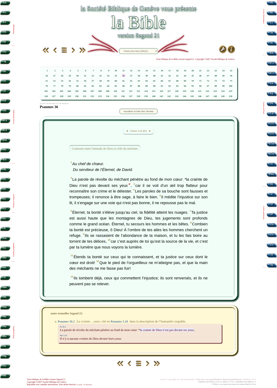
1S (5, 81)
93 (177, 86)
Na (4, 326)
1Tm (271, 143)
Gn (4, 2)
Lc (271, 22)
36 (123, 76)
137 (130, 96)
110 (115, 91)
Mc (271, 12)
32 (93, 76)
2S (5, 91)
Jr (5, 228)
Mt (271, 2)
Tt (271, 164)
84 (108, 86)
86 (123, 86)
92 (170, 86)
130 (76, 96)
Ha (4, 336)
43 (177, 76)
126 (46, 96)
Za (4, 365)
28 (62, 76)
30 (77, 76)
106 (84, 91)
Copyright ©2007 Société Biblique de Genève (46, 382)
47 (208, 76)
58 (100, 81)
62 (131, 81)
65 (154, 81)
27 (54, 76)
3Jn (272, 244)
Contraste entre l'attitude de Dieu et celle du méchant (105, 148)
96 (200, 86)
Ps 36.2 (63, 327)
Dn (4, 257)
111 (123, 91)
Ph (271, 103)
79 (70, 86)
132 (92, 96)
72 (208, 81)
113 (138, 91)
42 (170, 76)
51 (47, 81)
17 (170, 70)
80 (77, 86)
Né (4, 149)
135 (115, 96)
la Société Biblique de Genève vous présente (138, 8)
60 (116, 81)
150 (230, 96)
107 (92, 91)
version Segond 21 (138, 35)
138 (138, 96)
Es (5, 218)
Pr (5, 189)
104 (69, 91)
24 (223, 70)
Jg (5, 61)
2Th (272, 133)
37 (131, 76)
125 (230, 91)
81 (85, 86)
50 (231, 76)
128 (61, 96)
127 (53, 96)
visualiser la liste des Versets (138, 111)
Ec (5, 198)
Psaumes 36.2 (66, 321)
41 (162, 76)
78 (62, 86)
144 (184, 96)
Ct (5, 208)
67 (170, 81)
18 (177, 70)
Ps (5, 179)
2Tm (271, 153)
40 (154, 76)
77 (54, 86)
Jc (272, 194)
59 (108, 81)
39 (146, 76)
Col (271, 113)
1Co (272, 63)
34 (108, 76)
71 (200, 81)
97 (208, 86)
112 (130, 91)
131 (84, 96)
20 (192, 70)
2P (271, 214)
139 (146, 96)
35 (116, 76)
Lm (5, 238)
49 (223, 76)
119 (184, 91)
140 (153, 96)
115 (153, 91)
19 (185, 70)
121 (199, 91)
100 (230, 86)
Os (4, 267)
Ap (271, 264)
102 (53, 91)
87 (131, 86)
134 (107, 96)
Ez (5, 248)
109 (107, 91)
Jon (5, 307)
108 (100, 91)
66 (162, 81)
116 (161, 91)
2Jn (272, 234)
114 (146, 91)
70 (192, 81)
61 (123, 81)
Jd (271, 254)
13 (139, 70)
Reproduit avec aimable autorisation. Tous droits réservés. (59, 384)
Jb (5, 169)
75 (231, 81)
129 (69, 96)
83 (100, 86)
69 (185, 81)
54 (70, 81)
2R (4, 110)
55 (77, 81)
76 (47, 86)
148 (215, 96)
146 (199, 96)
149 (223, 96)
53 (62, 81)
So (5, 346)
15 (154, 70)
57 (93, 81)
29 (70, 76)
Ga (271, 83)
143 (176, 96)
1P (271, 204)
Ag (4, 356)
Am (5, 287)
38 (139, 76)
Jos (5, 51)
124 (223, 91)
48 (216, 76)
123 (215, 91)
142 (169, 96)
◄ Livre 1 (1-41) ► (138, 130)
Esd (5, 140)
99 (223, 86)
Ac (271, 43)
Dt (5, 41)
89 (146, 86)
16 (162, 70)
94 (185, 86)
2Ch (5, 130)
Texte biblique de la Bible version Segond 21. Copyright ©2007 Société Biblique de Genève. (195, 59)
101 (46, 91)
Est (5, 159)
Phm (271, 174)
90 (154, 86)
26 (47, 76)
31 (85, 76)
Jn (271, 32)
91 (162, 86)
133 (100, 96)
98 (216, 86)
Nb (4, 32)
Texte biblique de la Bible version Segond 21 (46, 379)
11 (123, 70)
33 (100, 76)
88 (139, 86)
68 (177, 81)
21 (200, 70)
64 (146, 81)
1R (4, 100)
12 (131, 70)
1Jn (272, 224)
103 (61, 91)
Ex (4, 12)
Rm (272, 53)
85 (116, 86)
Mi (4, 316)
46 (200, 76)
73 (216, 81)
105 (76, 91)
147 (207, 96)
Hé (271, 184)
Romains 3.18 (119, 321)
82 (93, 86)
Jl (5, 277)
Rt (5, 71)
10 (116, 70)
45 (192, 76)
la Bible (138, 22)
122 (207, 91)
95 (192, 86)
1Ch (5, 120)
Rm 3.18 (63, 335)
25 (231, 70)
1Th (272, 123)
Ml (4, 375)
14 (146, 70)
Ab (4, 297)
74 (223, 81)
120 (192, 91)
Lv (4, 22)
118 (176, 91)
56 (85, 81)
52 (54, 81)
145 (192, 96)
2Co (272, 73)
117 (169, 91)
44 (185, 76)
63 (139, 81)
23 (216, 70)
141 (161, 96)
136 (123, 96)
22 (208, 70)
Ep (271, 93)
